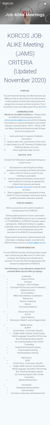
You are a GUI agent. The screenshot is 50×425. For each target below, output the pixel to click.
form (44, 107)
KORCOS (8, 3)
